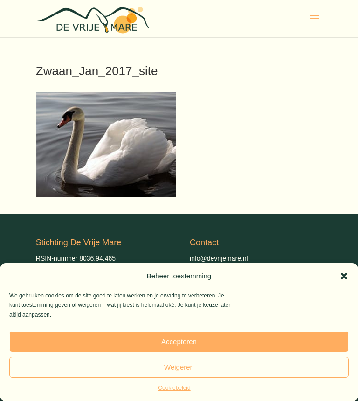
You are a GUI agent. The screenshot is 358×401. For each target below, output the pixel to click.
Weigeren (179, 367)
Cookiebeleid (174, 388)
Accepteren (179, 342)
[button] (344, 276)
